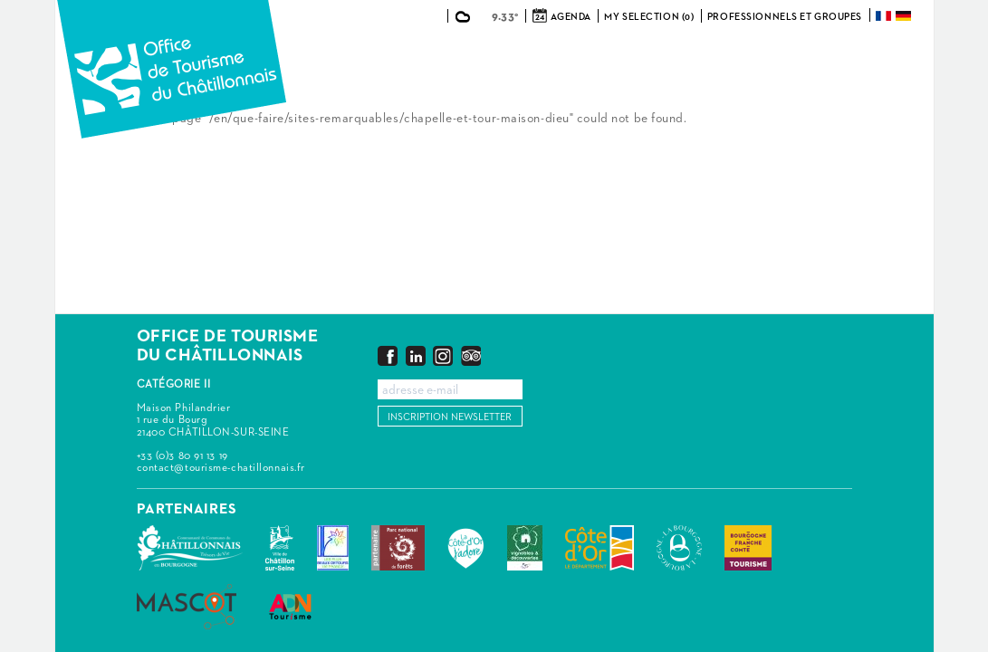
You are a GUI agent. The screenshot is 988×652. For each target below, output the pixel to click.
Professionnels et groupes (784, 17)
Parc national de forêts (398, 547)
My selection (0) (649, 17)
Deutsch (905, 16)
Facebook (388, 355)
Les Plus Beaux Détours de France (333, 547)
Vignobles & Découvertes (524, 547)
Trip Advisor (471, 355)
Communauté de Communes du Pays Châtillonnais (190, 547)
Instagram (443, 355)
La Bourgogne (679, 547)
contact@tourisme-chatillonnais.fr (221, 468)
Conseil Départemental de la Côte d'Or (599, 547)
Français (885, 16)
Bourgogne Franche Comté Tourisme (748, 547)
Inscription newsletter (450, 417)
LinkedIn (416, 355)
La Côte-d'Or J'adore (465, 547)
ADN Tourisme (290, 606)
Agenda (570, 17)
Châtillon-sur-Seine (279, 547)
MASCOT (186, 606)
